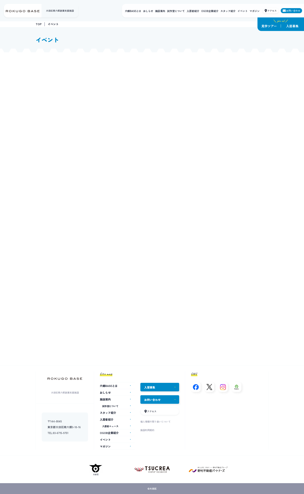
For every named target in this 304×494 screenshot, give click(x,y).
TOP (38, 24)
